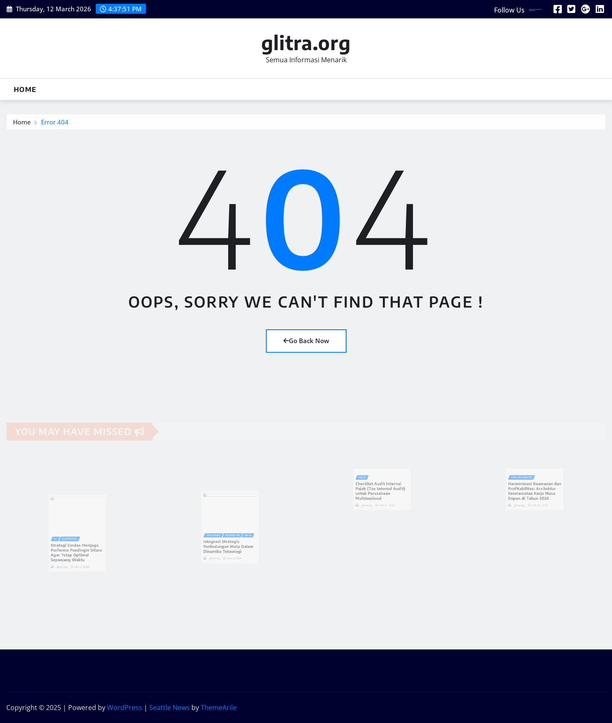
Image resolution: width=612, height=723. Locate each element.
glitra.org (306, 42)
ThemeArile (219, 707)
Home (25, 89)
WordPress (124, 707)
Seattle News (169, 707)
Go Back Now (306, 340)
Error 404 (55, 124)
